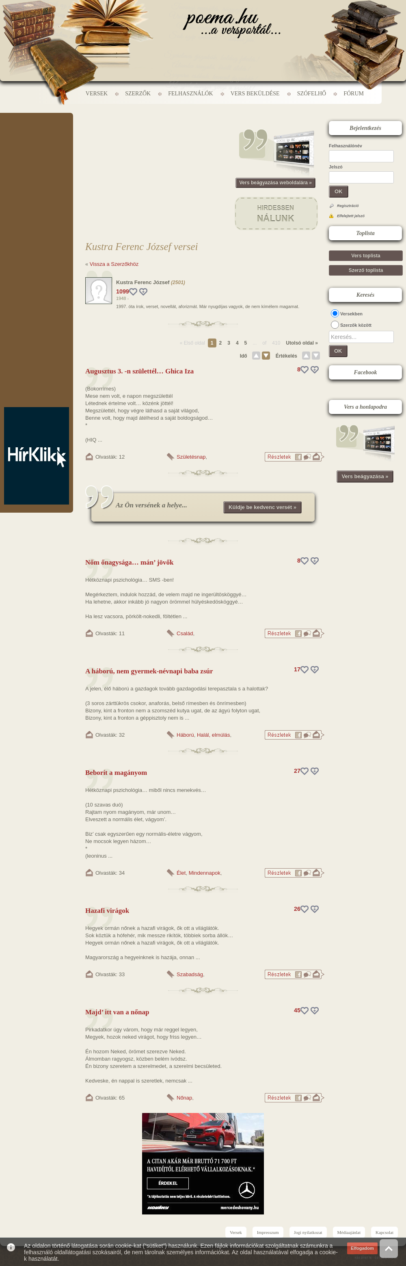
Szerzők (138, 94)
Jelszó (336, 166)
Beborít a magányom (116, 772)
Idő (243, 356)
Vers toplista (365, 256)
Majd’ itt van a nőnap (117, 1012)
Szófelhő (311, 94)
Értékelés (286, 356)
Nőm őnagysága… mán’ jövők (129, 562)
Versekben (351, 313)
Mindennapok (204, 873)
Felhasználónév (345, 145)
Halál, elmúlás (213, 735)
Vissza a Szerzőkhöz (114, 264)
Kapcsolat (384, 1232)
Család (185, 633)
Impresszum (268, 1232)
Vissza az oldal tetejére (389, 1248)
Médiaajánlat (349, 1232)
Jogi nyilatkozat (308, 1232)
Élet (181, 873)
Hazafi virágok (107, 910)
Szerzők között (355, 325)
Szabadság (190, 974)
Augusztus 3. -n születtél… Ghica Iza (139, 371)
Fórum (353, 94)
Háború (185, 735)
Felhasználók (190, 94)
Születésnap (191, 457)
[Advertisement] (36, 137)
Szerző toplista (366, 270)
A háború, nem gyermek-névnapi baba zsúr (149, 671)
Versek (97, 94)
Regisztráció (348, 206)
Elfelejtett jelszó (351, 216)
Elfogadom (362, 1248)
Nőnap (184, 1098)
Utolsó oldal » (302, 343)
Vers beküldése (255, 94)
